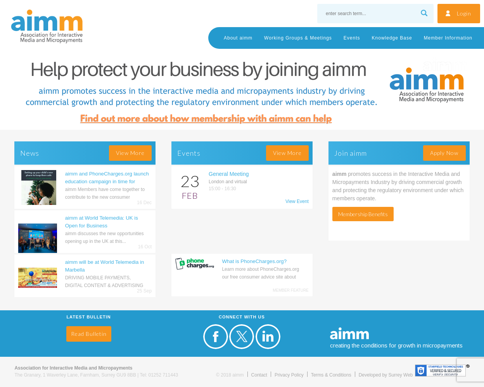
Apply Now (444, 153)
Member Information (448, 38)
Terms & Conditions (331, 375)
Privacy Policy (289, 375)
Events (352, 38)
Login (464, 13)
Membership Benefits (363, 214)
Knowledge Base (392, 38)
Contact (259, 375)
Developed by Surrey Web (386, 375)
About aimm (238, 38)
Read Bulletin (89, 333)
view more (130, 153)
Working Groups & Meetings (298, 38)
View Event (297, 201)
